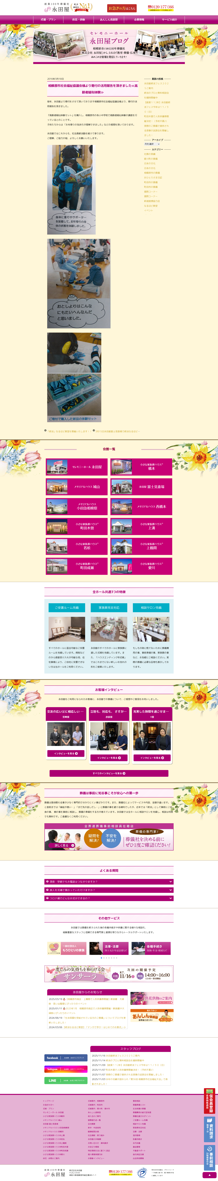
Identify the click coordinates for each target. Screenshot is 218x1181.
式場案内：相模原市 (96, 1101)
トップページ (48, 1101)
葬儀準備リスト (139, 1105)
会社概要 (91, 1124)
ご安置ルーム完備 (140, 1120)
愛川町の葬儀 (151, 158)
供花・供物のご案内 (51, 1158)
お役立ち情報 (93, 1147)
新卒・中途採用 (94, 1127)
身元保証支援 (138, 1154)
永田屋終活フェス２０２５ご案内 (123, 1055)
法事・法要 (137, 1131)
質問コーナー (151, 191)
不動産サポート (139, 1150)
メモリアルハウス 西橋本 (53, 1131)
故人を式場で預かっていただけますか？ (109, 890)
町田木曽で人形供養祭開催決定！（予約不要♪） (130, 1069)
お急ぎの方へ (48, 1105)
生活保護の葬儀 (139, 1108)
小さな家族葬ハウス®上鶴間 (54, 1143)
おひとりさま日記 (153, 177)
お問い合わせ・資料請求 (98, 1143)
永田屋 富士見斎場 (50, 1124)
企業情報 (139, 19)
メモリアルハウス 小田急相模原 (56, 1127)
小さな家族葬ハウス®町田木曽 (55, 1147)
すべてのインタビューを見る (109, 773)
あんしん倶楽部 (109, 19)
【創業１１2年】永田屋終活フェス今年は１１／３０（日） (157, 107)
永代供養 (136, 1143)
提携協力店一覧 (94, 1120)
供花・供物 (78, 19)
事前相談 (136, 1101)
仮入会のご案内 (94, 1116)
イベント (148, 210)
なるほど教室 (151, 205)
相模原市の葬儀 (152, 172)
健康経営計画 (93, 1131)
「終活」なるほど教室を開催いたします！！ (69, 431)
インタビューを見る (66, 753)
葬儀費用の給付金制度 (142, 1112)
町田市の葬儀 (151, 182)
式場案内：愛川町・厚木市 (99, 1108)
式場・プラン (48, 19)
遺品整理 (136, 1147)
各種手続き (137, 1139)
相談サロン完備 (139, 1124)
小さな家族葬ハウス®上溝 (54, 1135)
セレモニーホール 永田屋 (53, 1112)
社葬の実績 (149, 154)
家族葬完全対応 (139, 1127)
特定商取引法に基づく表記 (99, 1150)
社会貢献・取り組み (96, 1135)
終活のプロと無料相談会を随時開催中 (125, 1060)
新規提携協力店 (152, 201)
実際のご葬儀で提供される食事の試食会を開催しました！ (156, 130)
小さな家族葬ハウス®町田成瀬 (55, 1150)
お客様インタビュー (96, 1158)
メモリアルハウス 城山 (52, 1120)
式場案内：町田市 (95, 1105)
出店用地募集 (138, 1158)
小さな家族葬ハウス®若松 (54, 1139)
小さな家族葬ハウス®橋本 (54, 1116)
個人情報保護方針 (95, 1154)
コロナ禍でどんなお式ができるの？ (109, 898)
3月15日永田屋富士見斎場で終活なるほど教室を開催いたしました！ (130, 431)
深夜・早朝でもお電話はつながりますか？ (109, 881)
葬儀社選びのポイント (142, 1116)
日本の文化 (149, 163)
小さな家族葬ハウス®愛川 (54, 1154)
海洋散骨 (136, 1135)
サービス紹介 (169, 19)
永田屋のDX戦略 (94, 1139)
